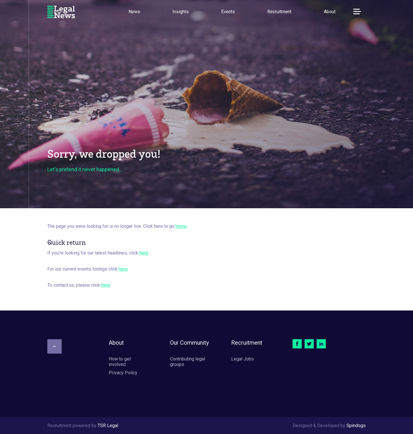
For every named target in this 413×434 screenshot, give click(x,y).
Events (228, 11)
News (134, 11)
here (143, 253)
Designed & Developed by (329, 425)
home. (182, 226)
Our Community (189, 342)
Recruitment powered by (82, 425)
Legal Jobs (242, 359)
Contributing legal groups (187, 361)
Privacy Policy (123, 372)
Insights (180, 11)
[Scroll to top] (54, 346)
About (330, 11)
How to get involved (120, 361)
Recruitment (279, 11)
